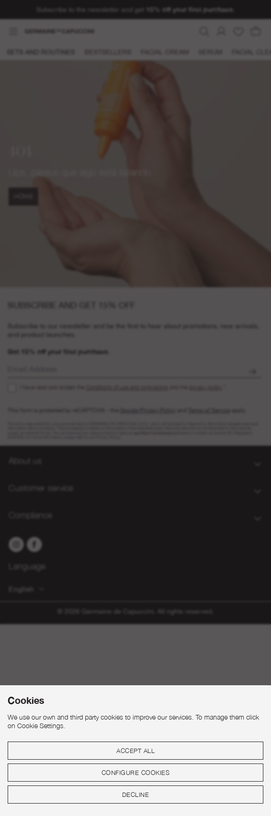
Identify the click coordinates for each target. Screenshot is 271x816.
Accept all (135, 750)
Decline (135, 794)
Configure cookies (136, 772)
